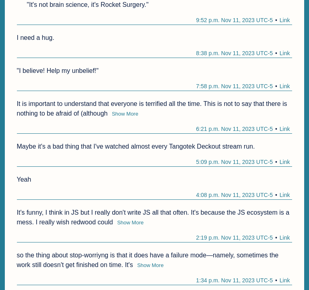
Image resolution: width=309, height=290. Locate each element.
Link (285, 20)
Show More (125, 114)
